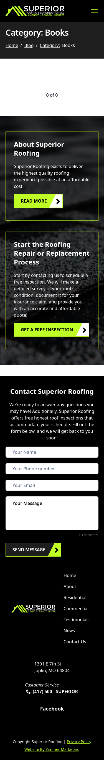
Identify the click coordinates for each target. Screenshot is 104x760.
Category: (50, 45)
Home (12, 45)
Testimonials (77, 620)
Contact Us (75, 642)
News (69, 631)
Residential (75, 597)
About (70, 586)
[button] (38, 201)
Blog (29, 45)
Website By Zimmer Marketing (52, 749)
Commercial (76, 609)
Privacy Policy (79, 741)
